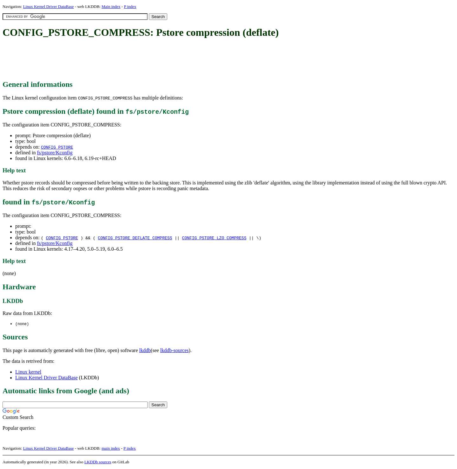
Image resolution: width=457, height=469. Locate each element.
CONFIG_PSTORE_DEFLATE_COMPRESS (135, 238)
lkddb (145, 350)
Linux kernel (28, 372)
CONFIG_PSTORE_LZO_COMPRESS (214, 238)
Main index (111, 6)
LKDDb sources (97, 462)
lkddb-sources (174, 350)
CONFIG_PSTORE (57, 147)
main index (111, 448)
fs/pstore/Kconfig (54, 152)
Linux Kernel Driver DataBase (48, 6)
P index (130, 6)
